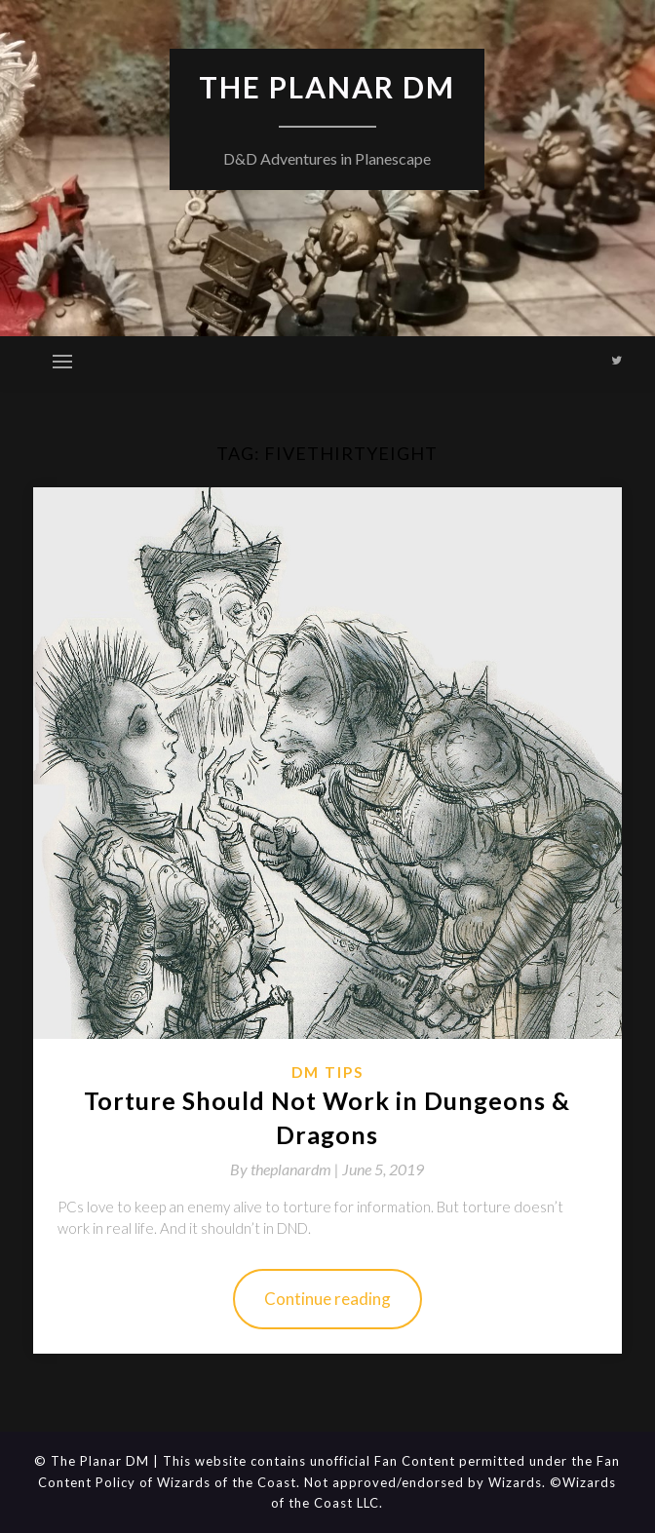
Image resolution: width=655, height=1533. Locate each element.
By (286, 1169)
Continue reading (327, 1298)
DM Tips (327, 1072)
